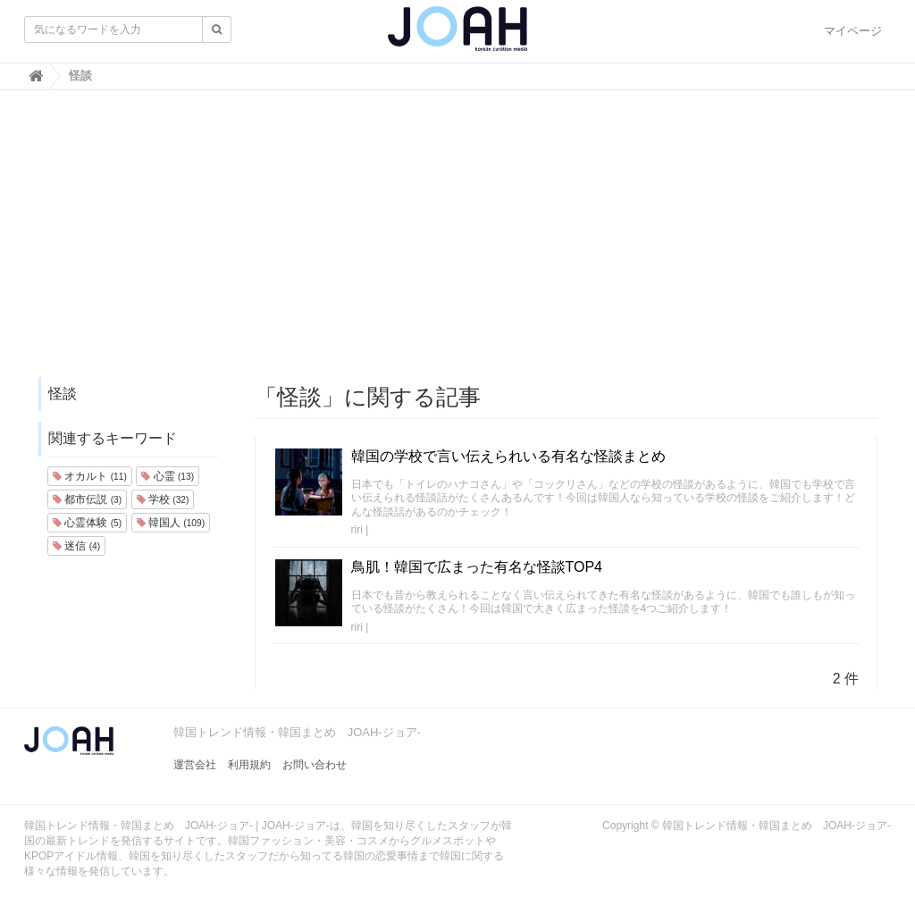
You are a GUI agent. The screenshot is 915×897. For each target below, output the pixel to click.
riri (357, 530)
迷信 (76, 546)
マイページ (853, 31)
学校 (163, 499)
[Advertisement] (457, 242)
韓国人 (171, 522)
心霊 (167, 476)
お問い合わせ (314, 765)
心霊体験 (87, 522)
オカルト (90, 476)
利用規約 (249, 765)
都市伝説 (87, 499)
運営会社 (194, 765)
